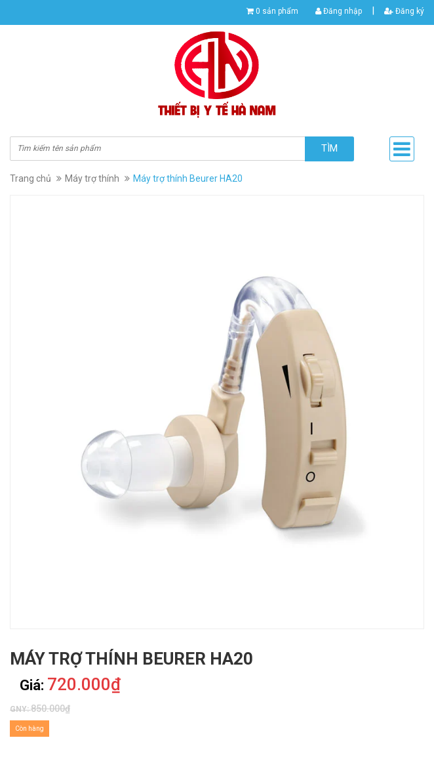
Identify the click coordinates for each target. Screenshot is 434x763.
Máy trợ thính (92, 178)
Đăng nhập (338, 11)
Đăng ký (404, 11)
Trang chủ (30, 178)
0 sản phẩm (277, 11)
